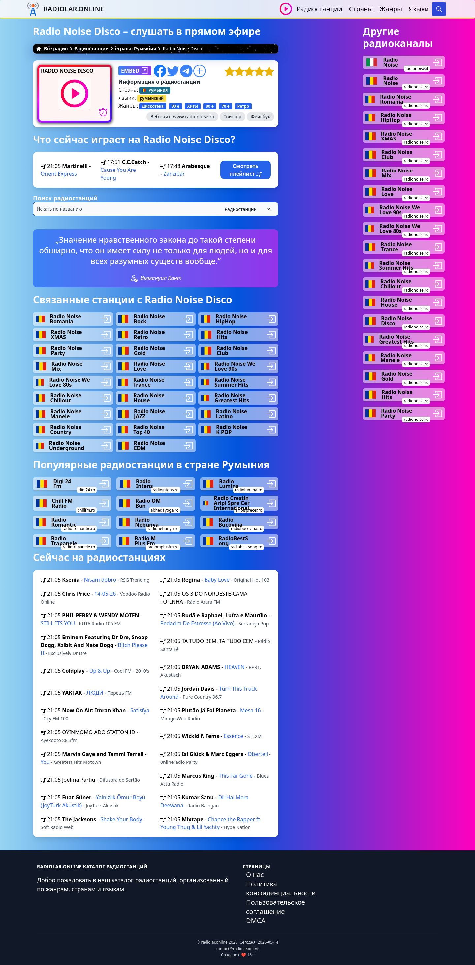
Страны (361, 8)
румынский (152, 98)
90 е (175, 106)
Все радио (52, 49)
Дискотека (152, 106)
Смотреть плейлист (245, 169)
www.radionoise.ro (193, 116)
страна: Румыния (135, 49)
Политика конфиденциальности (281, 888)
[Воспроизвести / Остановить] (285, 8)
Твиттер (232, 116)
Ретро (243, 106)
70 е (226, 106)
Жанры (391, 8)
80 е (210, 106)
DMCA (255, 920)
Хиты (192, 106)
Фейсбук (260, 116)
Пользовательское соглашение (275, 907)
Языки (419, 8)
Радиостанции (319, 8)
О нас (255, 874)
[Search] (439, 9)
